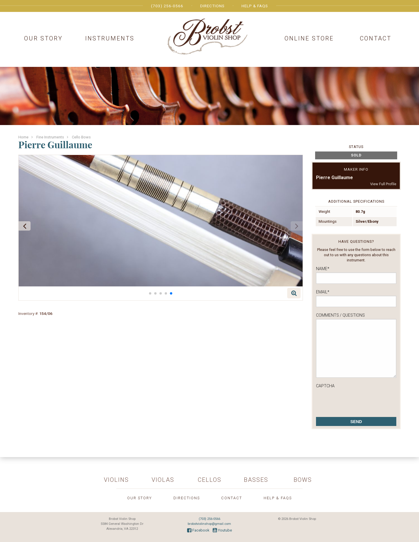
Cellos (209, 479)
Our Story (43, 38)
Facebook (198, 530)
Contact (375, 38)
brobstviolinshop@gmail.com (209, 524)
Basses (256, 479)
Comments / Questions (340, 315)
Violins (116, 479)
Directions (212, 5)
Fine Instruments (50, 137)
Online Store (309, 38)
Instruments (109, 38)
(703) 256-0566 (167, 5)
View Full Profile (383, 184)
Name (322, 268)
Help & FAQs (255, 5)
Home (23, 137)
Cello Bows (81, 137)
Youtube (222, 530)
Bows (303, 479)
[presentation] (360, 401)
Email (322, 292)
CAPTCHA (325, 386)
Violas (163, 479)
